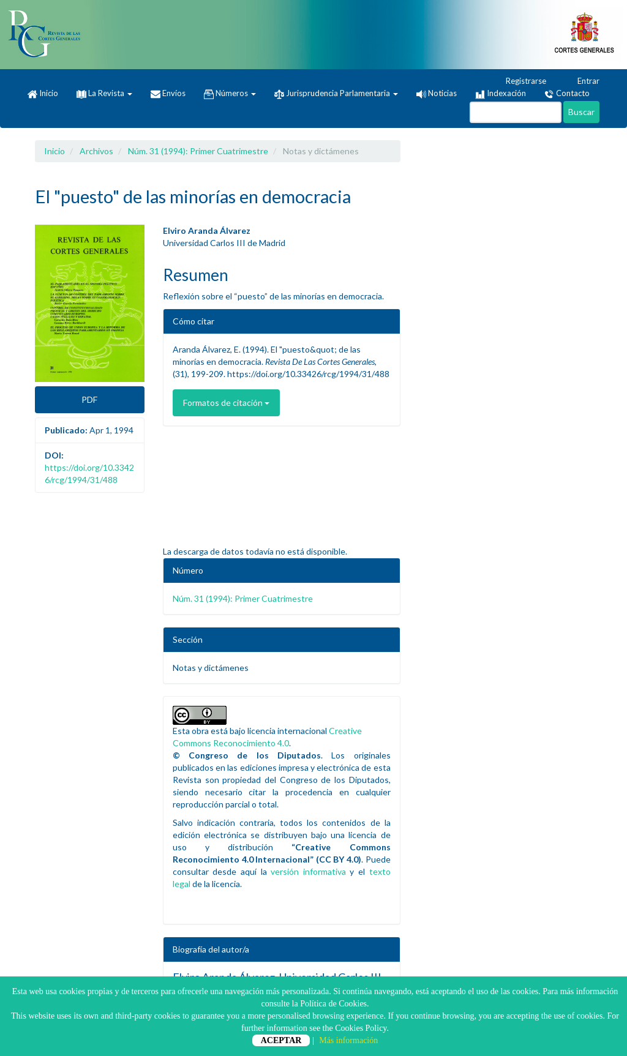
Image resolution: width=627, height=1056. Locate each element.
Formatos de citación (226, 402)
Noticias (436, 93)
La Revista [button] (104, 93)
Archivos (96, 151)
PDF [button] (89, 399)
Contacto (567, 93)
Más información (348, 1040)
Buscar (581, 112)
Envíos (168, 93)
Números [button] (230, 93)
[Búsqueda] (515, 112)
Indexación (500, 93)
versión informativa (308, 871)
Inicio (43, 93)
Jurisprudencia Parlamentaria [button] (336, 93)
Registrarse (520, 81)
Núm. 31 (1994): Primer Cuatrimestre (198, 151)
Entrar (582, 81)
